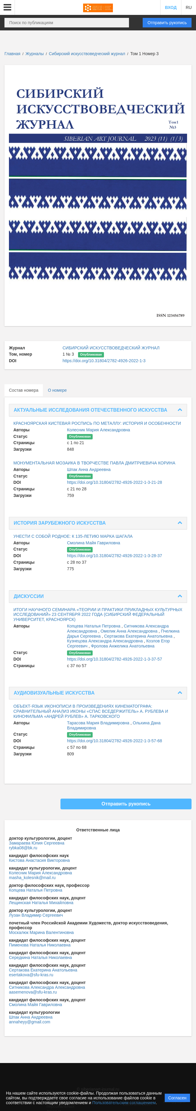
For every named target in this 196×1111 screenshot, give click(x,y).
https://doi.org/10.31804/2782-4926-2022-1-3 (104, 360)
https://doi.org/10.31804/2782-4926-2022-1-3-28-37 (114, 555)
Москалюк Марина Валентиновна (41, 932)
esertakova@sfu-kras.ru (31, 974)
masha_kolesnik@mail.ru (32, 877)
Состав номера (23, 390)
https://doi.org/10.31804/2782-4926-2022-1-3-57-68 (114, 740)
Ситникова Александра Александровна (47, 987)
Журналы (35, 53)
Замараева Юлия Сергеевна (36, 843)
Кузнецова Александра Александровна (105, 641)
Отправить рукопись (167, 22)
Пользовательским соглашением (124, 1102)
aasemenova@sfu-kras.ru (33, 992)
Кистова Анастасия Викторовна (39, 860)
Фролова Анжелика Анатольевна (122, 646)
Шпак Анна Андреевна (89, 469)
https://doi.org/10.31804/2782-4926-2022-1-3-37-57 (114, 659)
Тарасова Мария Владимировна (98, 722)
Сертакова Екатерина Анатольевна (139, 636)
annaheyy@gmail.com (29, 1021)
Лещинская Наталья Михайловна (41, 902)
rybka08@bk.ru (23, 847)
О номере (57, 390)
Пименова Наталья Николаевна (40, 945)
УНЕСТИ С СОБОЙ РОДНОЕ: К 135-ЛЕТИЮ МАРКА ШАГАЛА (73, 536)
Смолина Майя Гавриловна (93, 542)
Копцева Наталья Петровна (94, 626)
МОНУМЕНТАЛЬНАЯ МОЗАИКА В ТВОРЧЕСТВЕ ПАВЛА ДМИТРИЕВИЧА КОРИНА (94, 463)
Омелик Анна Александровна (129, 631)
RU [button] (189, 7)
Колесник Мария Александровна (98, 429)
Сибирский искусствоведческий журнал (87, 53)
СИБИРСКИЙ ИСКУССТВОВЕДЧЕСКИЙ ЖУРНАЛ (111, 347)
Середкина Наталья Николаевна (40, 957)
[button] (7, 7)
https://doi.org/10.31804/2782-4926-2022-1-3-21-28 (114, 482)
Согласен (177, 1097)
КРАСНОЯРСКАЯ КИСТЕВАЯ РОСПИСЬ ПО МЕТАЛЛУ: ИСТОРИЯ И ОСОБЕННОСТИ (97, 423)
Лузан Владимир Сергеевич (36, 915)
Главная (12, 53)
